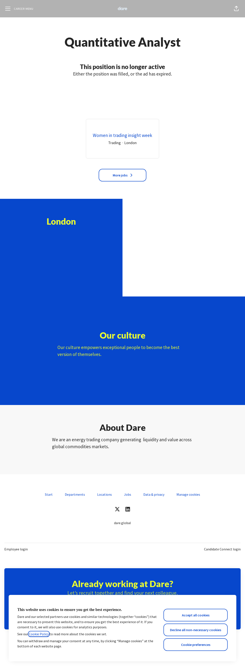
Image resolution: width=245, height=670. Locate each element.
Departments (75, 494)
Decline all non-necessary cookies (195, 630)
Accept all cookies (195, 615)
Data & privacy (153, 494)
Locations (104, 494)
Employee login (16, 549)
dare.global (122, 523)
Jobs (127, 494)
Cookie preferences (195, 644)
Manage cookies (188, 494)
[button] (236, 9)
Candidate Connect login (222, 549)
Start (49, 494)
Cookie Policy (39, 634)
